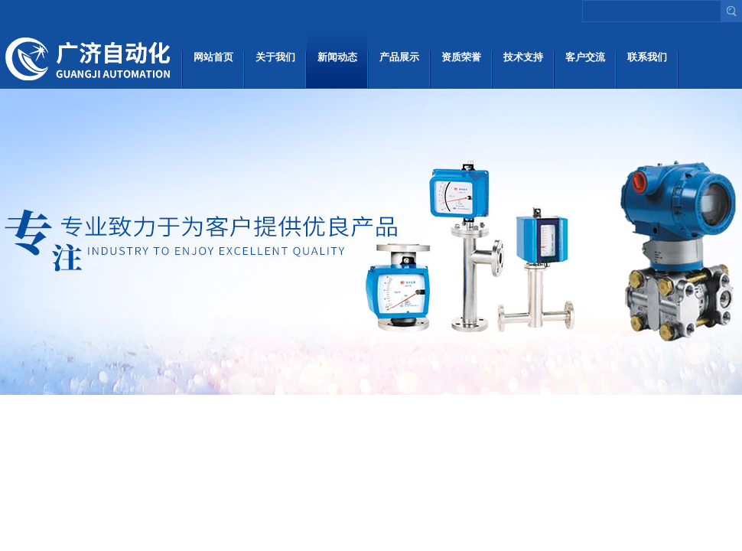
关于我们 (275, 57)
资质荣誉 (461, 57)
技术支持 (523, 57)
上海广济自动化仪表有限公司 (90, 57)
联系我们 (647, 57)
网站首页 (213, 57)
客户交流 (585, 57)
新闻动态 (337, 57)
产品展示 (399, 57)
